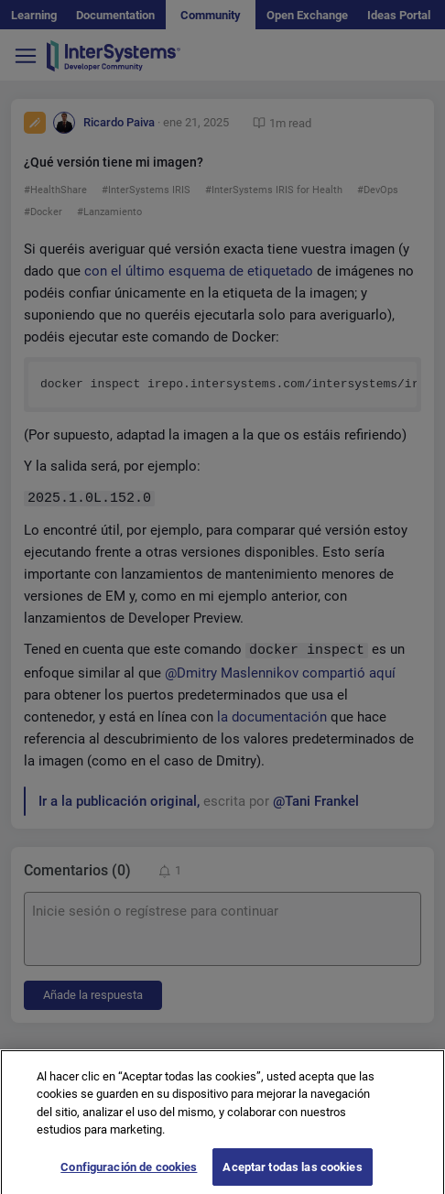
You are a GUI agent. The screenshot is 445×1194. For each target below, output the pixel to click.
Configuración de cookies (128, 1175)
